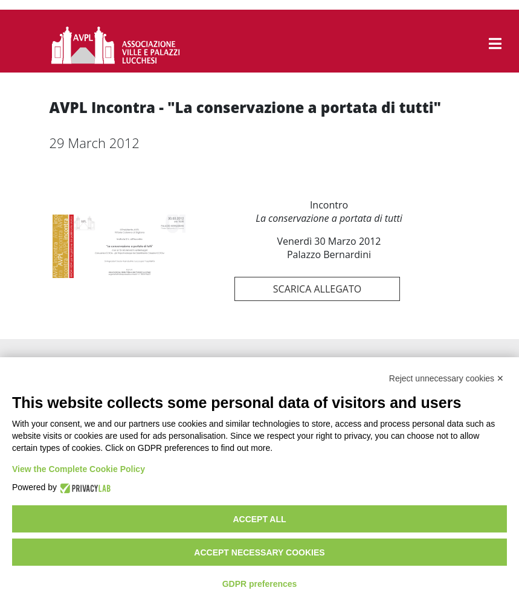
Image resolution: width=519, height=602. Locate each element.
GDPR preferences (259, 584)
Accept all (259, 519)
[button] (495, 43)
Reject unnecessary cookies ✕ (446, 378)
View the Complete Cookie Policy (78, 469)
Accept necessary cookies (259, 552)
